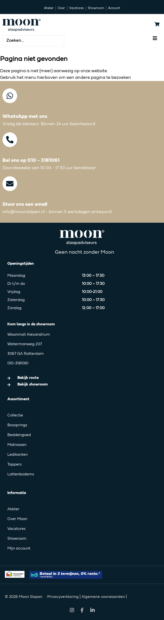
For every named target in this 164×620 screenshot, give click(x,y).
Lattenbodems (20, 474)
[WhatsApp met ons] (9, 95)
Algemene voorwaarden (103, 597)
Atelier (13, 509)
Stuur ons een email (24, 204)
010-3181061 (17, 363)
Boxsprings (17, 425)
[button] (155, 38)
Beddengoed (19, 435)
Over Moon (17, 519)
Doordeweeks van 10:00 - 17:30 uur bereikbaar (49, 168)
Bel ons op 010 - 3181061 (30, 160)
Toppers (14, 465)
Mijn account (18, 549)
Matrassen (16, 445)
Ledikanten (17, 455)
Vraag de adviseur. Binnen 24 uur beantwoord (48, 124)
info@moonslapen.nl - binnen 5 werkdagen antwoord (57, 212)
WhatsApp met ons (24, 116)
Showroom (16, 539)
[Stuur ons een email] (9, 183)
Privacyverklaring (63, 597)
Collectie (15, 415)
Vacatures (16, 529)
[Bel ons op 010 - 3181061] (9, 139)
